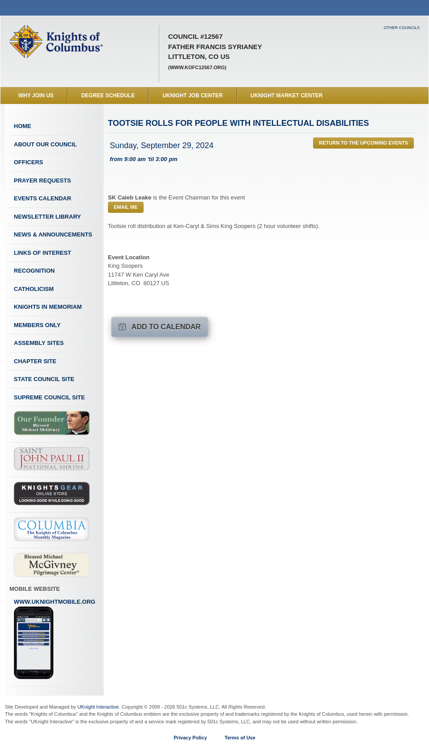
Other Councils (402, 27)
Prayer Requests (42, 180)
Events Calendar (42, 198)
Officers (28, 162)
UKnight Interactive (98, 707)
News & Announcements (53, 234)
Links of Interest (42, 252)
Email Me (126, 207)
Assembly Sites (39, 343)
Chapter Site (35, 361)
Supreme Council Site (49, 397)
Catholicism (34, 289)
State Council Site (44, 379)
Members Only (37, 325)
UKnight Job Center (192, 95)
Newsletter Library (47, 216)
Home (22, 126)
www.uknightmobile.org (54, 639)
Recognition (34, 270)
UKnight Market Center (287, 95)
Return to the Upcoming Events (363, 142)
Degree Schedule (108, 95)
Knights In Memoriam (48, 306)
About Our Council (45, 144)
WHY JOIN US (36, 95)
